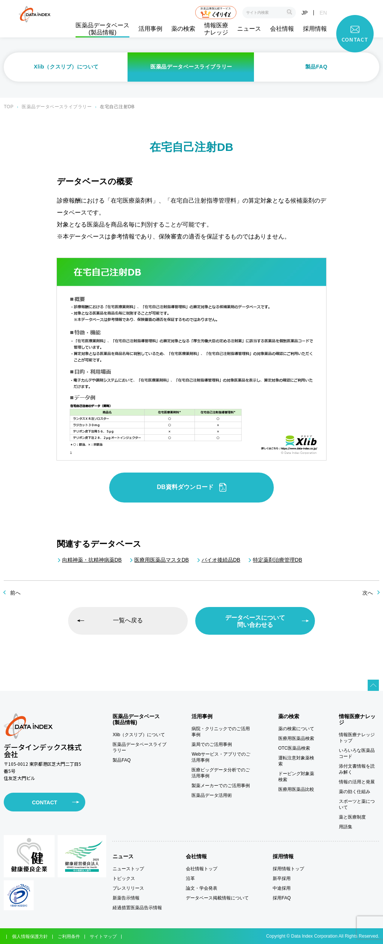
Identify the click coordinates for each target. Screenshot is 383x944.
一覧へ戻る (128, 620)
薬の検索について (296, 728)
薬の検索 (183, 28)
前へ (15, 593)
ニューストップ (128, 868)
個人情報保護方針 (30, 936)
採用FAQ (282, 898)
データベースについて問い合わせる (255, 621)
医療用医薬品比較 (296, 789)
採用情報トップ (288, 868)
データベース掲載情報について (217, 898)
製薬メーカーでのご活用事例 (221, 785)
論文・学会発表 (201, 888)
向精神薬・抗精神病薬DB (92, 559)
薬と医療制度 (352, 817)
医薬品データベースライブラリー (191, 67)
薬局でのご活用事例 (212, 744)
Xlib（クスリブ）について (66, 67)
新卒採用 (282, 878)
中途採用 (282, 888)
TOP (8, 106)
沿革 (190, 878)
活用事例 (150, 28)
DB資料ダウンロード (191, 487)
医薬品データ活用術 (212, 795)
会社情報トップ (201, 868)
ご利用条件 (69, 936)
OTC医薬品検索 (294, 748)
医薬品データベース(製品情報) (102, 29)
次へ (367, 593)
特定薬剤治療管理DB (277, 559)
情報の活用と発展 (357, 781)
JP (304, 12)
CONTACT (44, 802)
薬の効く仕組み (354, 791)
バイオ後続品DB (221, 559)
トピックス (124, 878)
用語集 (345, 826)
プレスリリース (128, 888)
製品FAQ (316, 67)
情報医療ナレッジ (216, 29)
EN (323, 12)
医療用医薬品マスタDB (161, 559)
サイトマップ (103, 936)
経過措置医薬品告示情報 (137, 907)
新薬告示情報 (126, 898)
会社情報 (282, 28)
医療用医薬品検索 (296, 738)
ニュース (249, 28)
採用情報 (315, 28)
